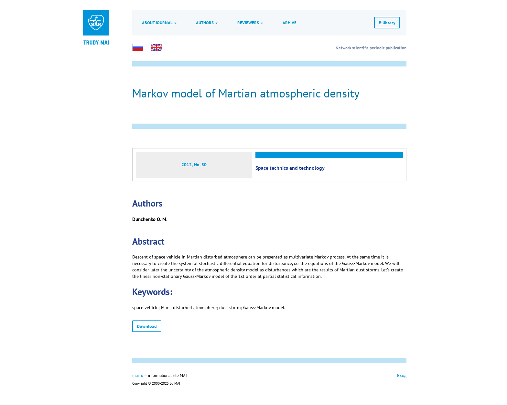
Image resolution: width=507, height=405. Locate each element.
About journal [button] (159, 22)
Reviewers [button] (250, 22)
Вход (401, 375)
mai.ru (137, 375)
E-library (387, 22)
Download (147, 326)
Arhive (290, 22)
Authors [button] (207, 22)
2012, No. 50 (194, 164)
